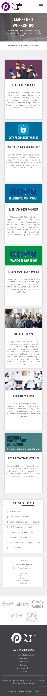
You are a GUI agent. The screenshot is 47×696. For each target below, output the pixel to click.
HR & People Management (21, 527)
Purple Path (13, 45)
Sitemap (37, 691)
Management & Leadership (21, 532)
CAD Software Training (19, 516)
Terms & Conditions (25, 691)
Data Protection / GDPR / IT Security (25, 522)
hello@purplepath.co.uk (23, 568)
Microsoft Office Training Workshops (25, 542)
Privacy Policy (11, 691)
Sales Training (16, 547)
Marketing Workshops (19, 537)
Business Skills (16, 511)
